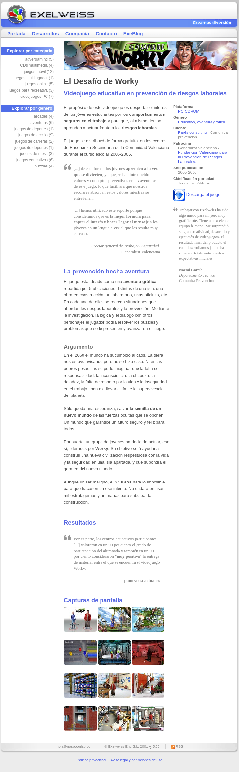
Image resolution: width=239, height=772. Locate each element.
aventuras (42, 122)
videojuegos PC (37, 96)
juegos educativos (35, 160)
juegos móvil (39, 71)
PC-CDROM (188, 111)
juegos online (39, 84)
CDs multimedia (37, 65)
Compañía (77, 33)
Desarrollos (45, 33)
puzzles (44, 166)
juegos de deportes (34, 129)
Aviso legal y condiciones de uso (136, 760)
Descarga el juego (203, 194)
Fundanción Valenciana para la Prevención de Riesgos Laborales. (202, 157)
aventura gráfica (211, 122)
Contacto (106, 33)
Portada (16, 33)
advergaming (39, 59)
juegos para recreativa (31, 90)
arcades (44, 116)
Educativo (186, 122)
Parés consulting (192, 132)
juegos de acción (36, 135)
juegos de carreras (34, 141)
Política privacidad (91, 760)
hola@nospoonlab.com (75, 746)
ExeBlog (133, 33)
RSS (179, 746)
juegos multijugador (34, 78)
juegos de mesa (37, 153)
